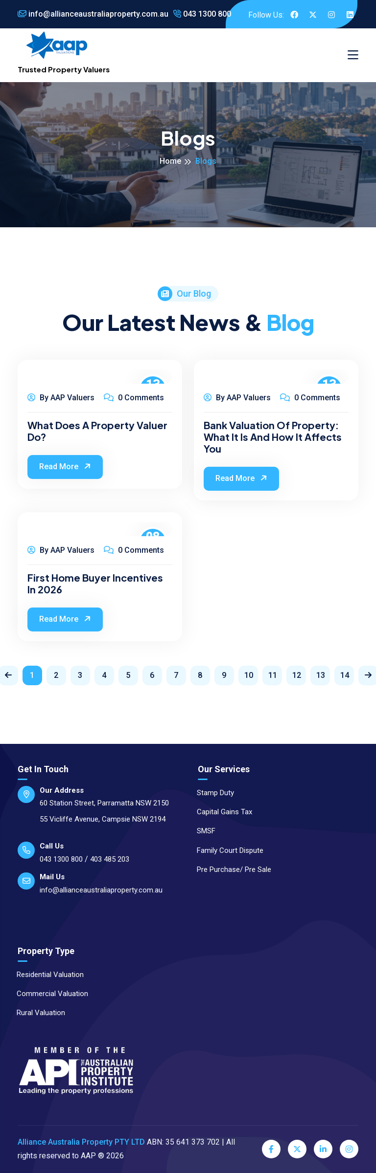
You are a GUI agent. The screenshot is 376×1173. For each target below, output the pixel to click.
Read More (66, 466)
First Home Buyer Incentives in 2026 (95, 583)
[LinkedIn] (323, 1149)
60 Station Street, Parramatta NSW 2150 (104, 803)
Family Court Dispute (225, 850)
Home (170, 161)
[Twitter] (297, 1149)
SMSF (201, 830)
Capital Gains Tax (220, 811)
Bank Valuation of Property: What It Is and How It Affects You (273, 437)
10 (248, 675)
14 (344, 675)
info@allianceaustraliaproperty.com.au (93, 14)
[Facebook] (271, 1149)
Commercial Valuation (48, 993)
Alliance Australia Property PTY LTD (81, 1142)
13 (320, 675)
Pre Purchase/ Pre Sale (229, 869)
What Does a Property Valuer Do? (97, 431)
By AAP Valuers (60, 397)
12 (296, 675)
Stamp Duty (211, 792)
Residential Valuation (46, 974)
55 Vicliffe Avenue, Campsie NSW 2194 (102, 819)
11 (272, 675)
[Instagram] (349, 1149)
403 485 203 (109, 859)
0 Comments (134, 397)
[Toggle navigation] (353, 55)
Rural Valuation (36, 1012)
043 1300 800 (202, 14)
